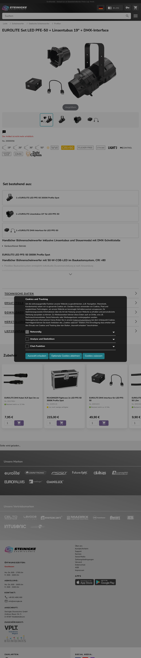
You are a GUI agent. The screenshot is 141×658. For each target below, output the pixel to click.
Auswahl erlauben (37, 355)
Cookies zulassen (93, 355)
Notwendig (35, 331)
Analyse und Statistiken (42, 338)
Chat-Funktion (37, 346)
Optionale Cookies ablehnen (65, 355)
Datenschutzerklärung (82, 320)
